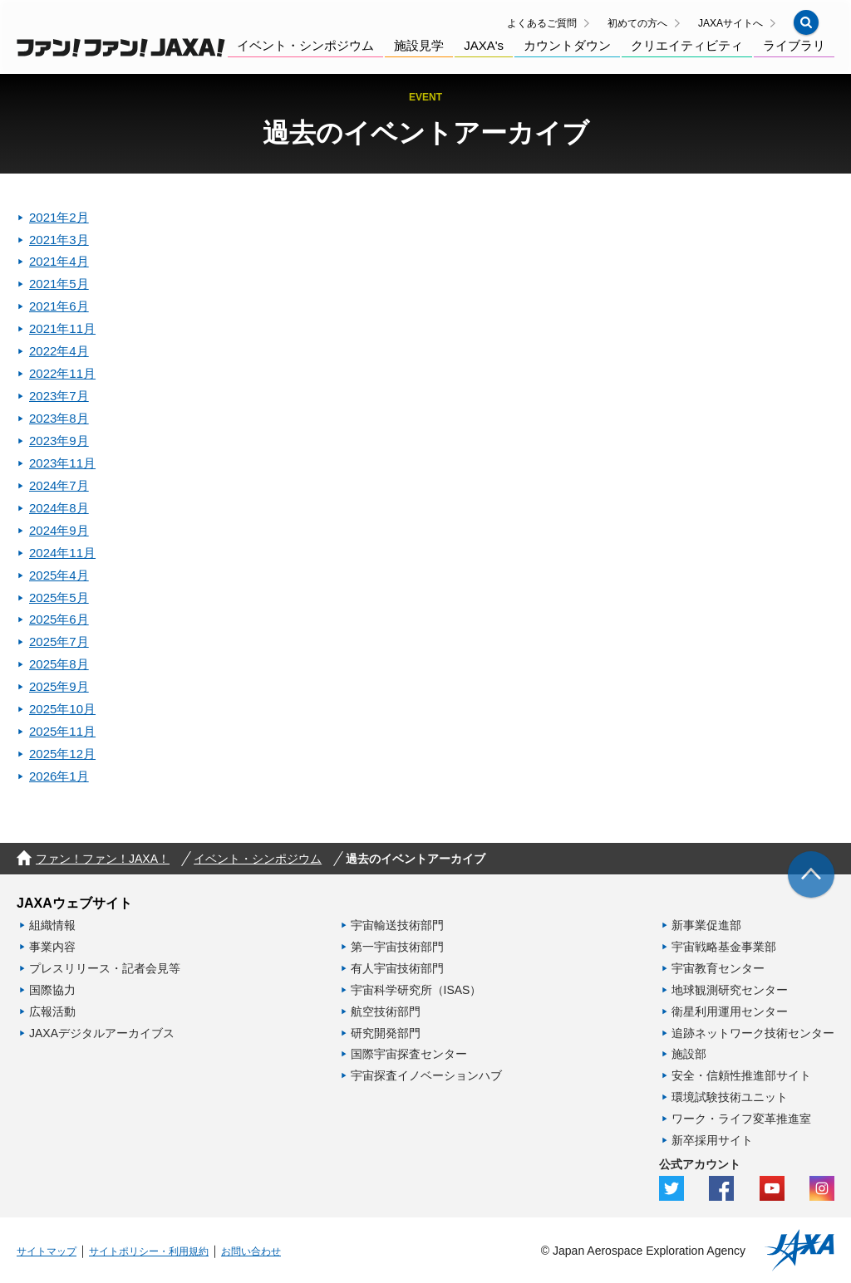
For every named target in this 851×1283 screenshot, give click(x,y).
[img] (811, 874)
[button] (806, 22)
